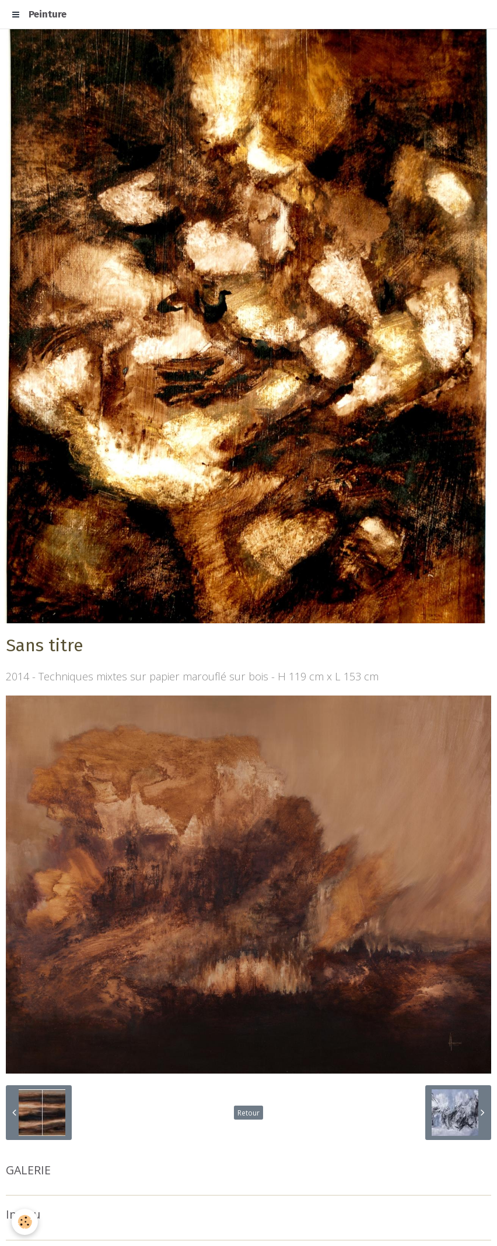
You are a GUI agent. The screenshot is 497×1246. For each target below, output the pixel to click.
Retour (248, 1112)
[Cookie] (25, 1222)
